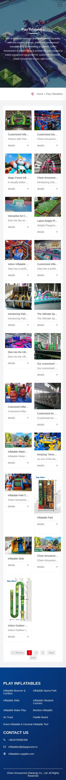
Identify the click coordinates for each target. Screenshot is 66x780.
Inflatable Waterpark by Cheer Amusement (18, 451)
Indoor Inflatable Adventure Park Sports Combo (18, 264)
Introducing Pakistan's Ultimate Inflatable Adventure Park (18, 314)
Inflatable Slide (16, 558)
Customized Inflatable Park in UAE (47, 264)
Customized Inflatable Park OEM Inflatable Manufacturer (18, 134)
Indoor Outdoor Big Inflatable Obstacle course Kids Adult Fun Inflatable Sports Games (18, 625)
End (33, 657)
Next (51, 652)
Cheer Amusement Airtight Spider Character (47, 177)
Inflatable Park (45, 517)
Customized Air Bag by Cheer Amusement (47, 413)
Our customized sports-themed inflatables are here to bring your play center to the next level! (47, 363)
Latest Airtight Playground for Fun (47, 220)
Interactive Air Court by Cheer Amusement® (18, 216)
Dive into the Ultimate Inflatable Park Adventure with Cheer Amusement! (18, 352)
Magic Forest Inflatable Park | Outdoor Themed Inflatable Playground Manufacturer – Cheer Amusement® (18, 177)
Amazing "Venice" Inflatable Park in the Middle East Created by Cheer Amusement (47, 454)
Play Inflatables (54, 94)
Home (40, 94)
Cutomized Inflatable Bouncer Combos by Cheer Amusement (18, 406)
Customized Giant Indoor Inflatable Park (47, 134)
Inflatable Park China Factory (18, 495)
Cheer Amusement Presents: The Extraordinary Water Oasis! (47, 555)
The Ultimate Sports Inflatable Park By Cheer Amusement (47, 314)
